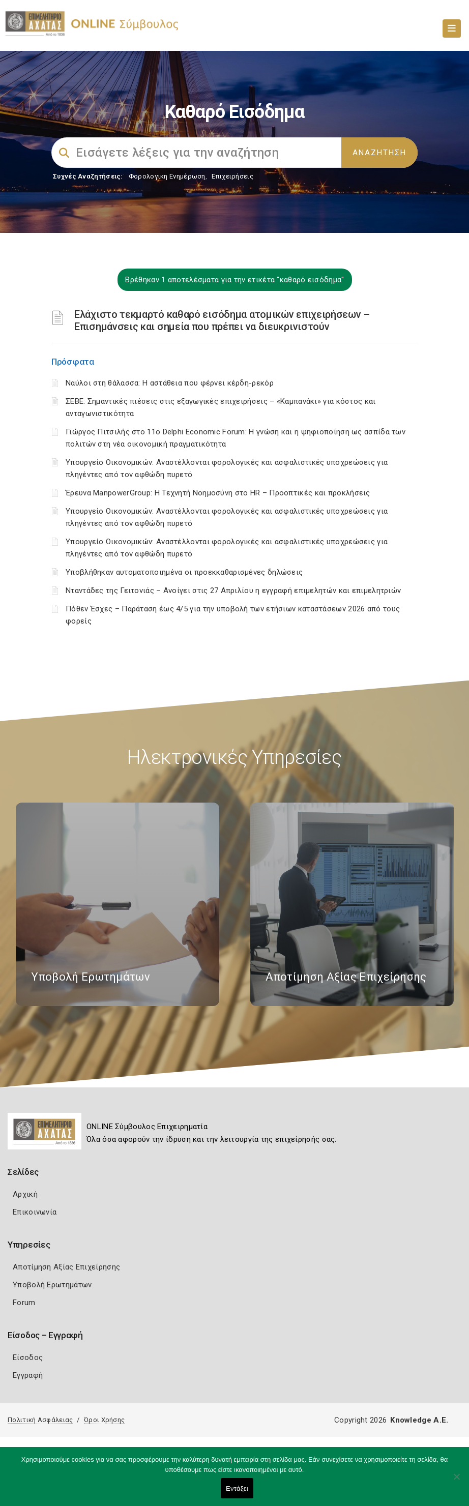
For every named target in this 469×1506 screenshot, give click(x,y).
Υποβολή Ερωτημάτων (52, 1284)
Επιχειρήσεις (232, 176)
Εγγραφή (28, 1375)
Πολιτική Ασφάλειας (40, 1420)
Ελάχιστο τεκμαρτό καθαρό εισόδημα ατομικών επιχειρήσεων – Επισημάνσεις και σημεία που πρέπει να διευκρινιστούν (222, 320)
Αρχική (25, 1194)
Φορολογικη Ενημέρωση (167, 176)
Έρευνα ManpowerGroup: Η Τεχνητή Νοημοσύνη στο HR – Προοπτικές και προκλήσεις (218, 492)
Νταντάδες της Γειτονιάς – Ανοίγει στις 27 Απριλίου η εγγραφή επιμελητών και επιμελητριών (233, 590)
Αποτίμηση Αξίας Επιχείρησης (66, 1267)
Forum (24, 1302)
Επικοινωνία (34, 1212)
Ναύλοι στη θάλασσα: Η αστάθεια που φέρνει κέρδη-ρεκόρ (170, 383)
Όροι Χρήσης (104, 1420)
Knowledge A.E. (419, 1420)
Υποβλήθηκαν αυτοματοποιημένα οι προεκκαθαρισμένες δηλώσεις (184, 572)
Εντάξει (237, 1488)
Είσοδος (28, 1357)
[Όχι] (456, 1481)
